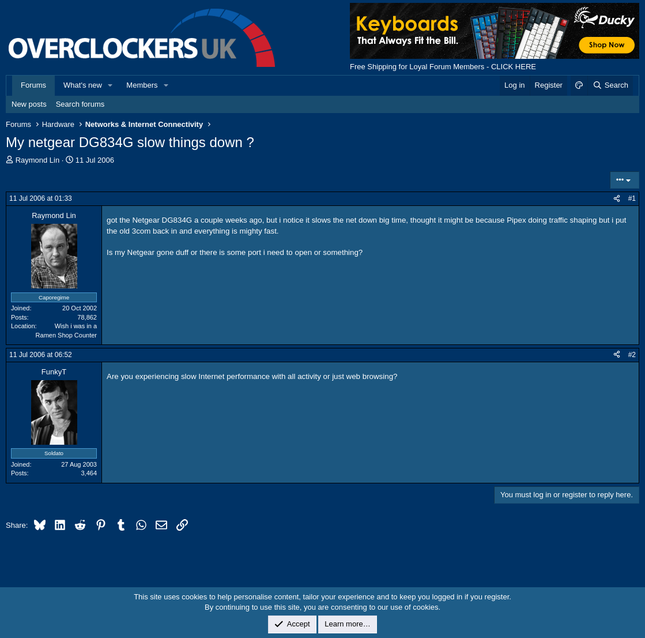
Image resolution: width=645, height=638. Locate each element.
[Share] (616, 198)
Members (141, 85)
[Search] (610, 85)
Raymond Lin (38, 160)
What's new (82, 85)
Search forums (80, 104)
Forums (33, 85)
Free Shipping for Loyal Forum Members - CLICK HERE (443, 66)
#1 (632, 198)
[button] (110, 85)
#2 (632, 355)
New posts (29, 104)
